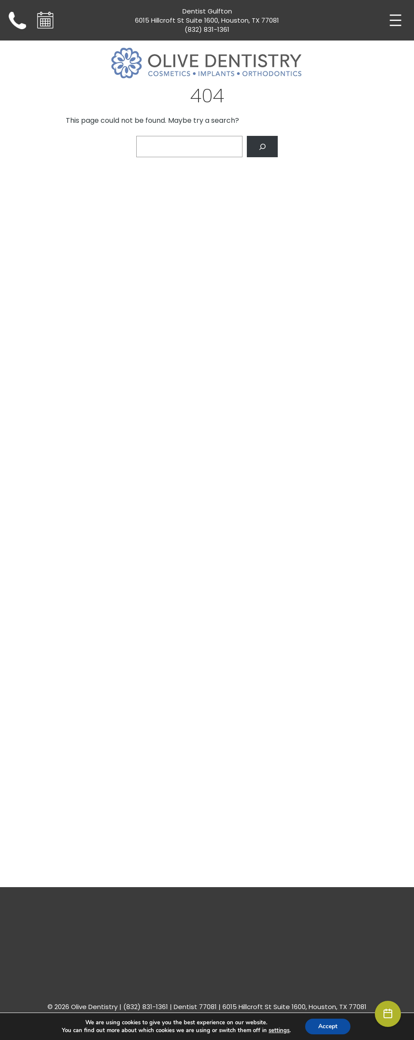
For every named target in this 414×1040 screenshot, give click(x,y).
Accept (327, 1026)
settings (279, 1030)
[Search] (262, 146)
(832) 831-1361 (207, 29)
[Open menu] (395, 20)
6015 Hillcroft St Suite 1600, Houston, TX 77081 (207, 20)
